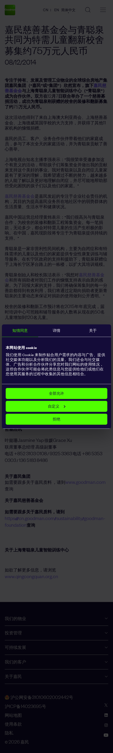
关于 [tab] (93, 330)
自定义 (57, 406)
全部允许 (56, 393)
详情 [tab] (56, 330)
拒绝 (56, 419)
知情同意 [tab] (20, 330)
